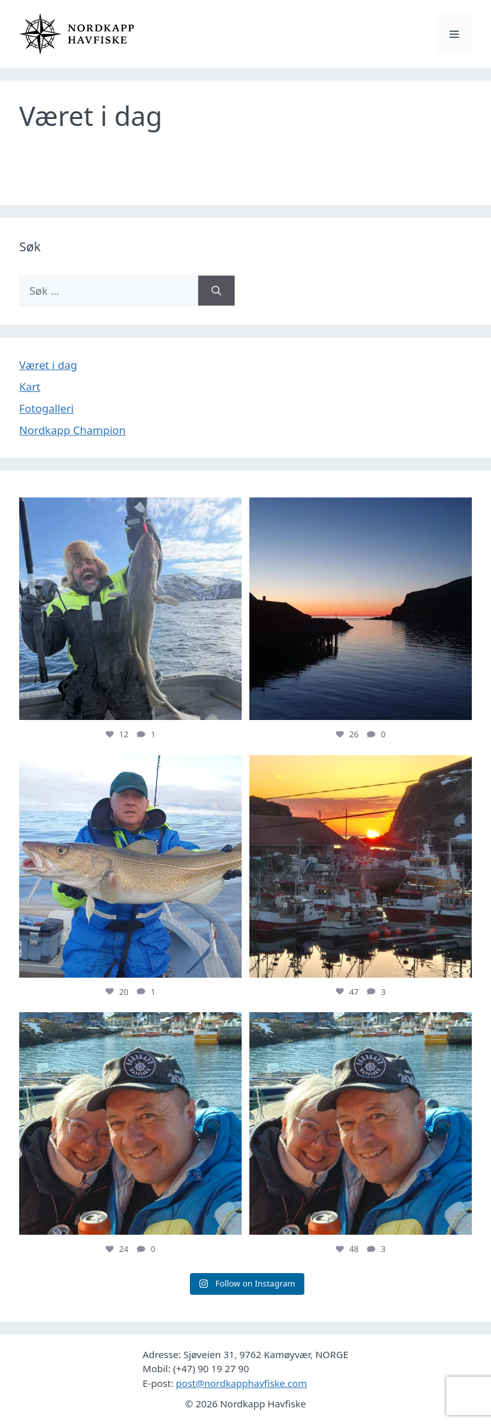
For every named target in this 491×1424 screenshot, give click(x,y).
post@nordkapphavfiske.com (241, 1383)
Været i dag (48, 364)
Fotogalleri (46, 408)
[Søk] (216, 291)
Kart (29, 386)
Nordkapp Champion (72, 430)
